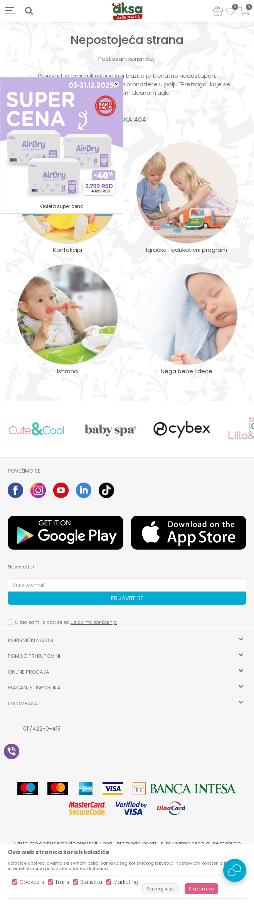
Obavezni (31, 882)
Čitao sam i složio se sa (66, 622)
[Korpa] (244, 16)
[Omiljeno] (230, 12)
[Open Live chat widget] (234, 870)
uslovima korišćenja (94, 622)
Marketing (125, 882)
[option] (36, 429)
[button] (29, 11)
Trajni (62, 882)
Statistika (91, 882)
